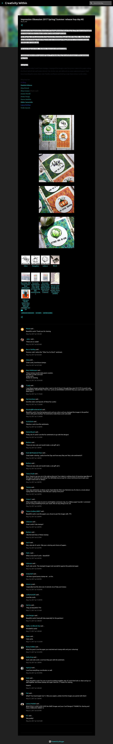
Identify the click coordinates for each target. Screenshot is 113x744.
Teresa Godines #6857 (33, 511)
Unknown (29, 521)
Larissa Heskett (31, 703)
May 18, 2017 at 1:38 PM (33, 662)
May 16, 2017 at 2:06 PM (33, 482)
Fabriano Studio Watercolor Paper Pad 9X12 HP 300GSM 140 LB (25, 304)
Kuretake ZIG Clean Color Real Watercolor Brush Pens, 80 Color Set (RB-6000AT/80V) (25, 289)
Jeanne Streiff (25, 94)
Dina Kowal (25, 88)
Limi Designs (30, 615)
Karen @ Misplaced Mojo (34, 453)
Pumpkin (35, 266)
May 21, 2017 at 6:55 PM (33, 710)
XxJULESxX (29, 421)
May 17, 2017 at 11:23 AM (34, 641)
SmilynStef (29, 574)
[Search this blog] (102, 3)
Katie (27, 678)
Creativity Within (16, 3)
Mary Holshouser (31, 370)
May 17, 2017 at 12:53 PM (34, 652)
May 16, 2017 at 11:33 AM (34, 404)
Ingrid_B (28, 667)
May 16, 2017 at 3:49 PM (33, 527)
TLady (28, 385)
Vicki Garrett (25, 108)
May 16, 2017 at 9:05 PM (33, 579)
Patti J (28, 553)
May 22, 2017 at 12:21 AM (34, 721)
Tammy (28, 487)
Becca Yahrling (30, 349)
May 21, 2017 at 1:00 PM (33, 698)
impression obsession (27, 313)
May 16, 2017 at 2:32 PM (33, 494)
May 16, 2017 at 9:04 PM (33, 568)
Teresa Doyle (30, 473)
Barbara (28, 442)
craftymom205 (31, 594)
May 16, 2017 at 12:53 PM (34, 437)
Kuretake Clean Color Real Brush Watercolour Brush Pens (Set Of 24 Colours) (45, 287)
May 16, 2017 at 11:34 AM (34, 416)
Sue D (28, 542)
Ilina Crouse (25, 91)
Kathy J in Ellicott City (33, 626)
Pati (27, 693)
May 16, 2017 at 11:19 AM (34, 394)
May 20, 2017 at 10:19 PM (34, 673)
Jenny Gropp (25, 96)
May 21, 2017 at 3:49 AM (34, 688)
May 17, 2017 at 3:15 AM (34, 610)
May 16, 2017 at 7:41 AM (34, 334)
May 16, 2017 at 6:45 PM (33, 558)
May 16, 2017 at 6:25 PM (33, 548)
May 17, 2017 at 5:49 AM (34, 631)
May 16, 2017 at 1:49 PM (33, 447)
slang (27, 360)
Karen (28, 636)
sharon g (29, 584)
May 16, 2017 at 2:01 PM (33, 468)
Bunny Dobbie (30, 647)
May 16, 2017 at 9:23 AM (34, 355)
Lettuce (45, 266)
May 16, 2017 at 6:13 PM (33, 537)
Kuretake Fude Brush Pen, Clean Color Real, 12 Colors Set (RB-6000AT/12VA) (35, 288)
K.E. (27, 715)
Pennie (28, 328)
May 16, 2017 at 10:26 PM (34, 589)
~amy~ (28, 339)
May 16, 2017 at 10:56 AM (34, 380)
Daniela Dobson (26, 85)
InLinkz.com (23, 308)
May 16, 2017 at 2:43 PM (33, 506)
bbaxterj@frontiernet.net (34, 409)
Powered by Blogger (56, 741)
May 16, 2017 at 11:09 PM (34, 600)
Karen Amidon (26, 99)
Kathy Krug (29, 657)
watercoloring (47, 313)
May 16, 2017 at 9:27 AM (34, 365)
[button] (22, 25)
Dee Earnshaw (30, 399)
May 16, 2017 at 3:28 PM (33, 516)
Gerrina (28, 605)
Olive (26, 266)
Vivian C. (29, 499)
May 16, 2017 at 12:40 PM (34, 427)
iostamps (38, 313)
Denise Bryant (30, 432)
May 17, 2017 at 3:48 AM (34, 621)
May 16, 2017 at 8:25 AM (34, 344)
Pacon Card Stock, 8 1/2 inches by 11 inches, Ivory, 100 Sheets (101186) (55, 289)
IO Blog (23, 82)
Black (55, 266)
